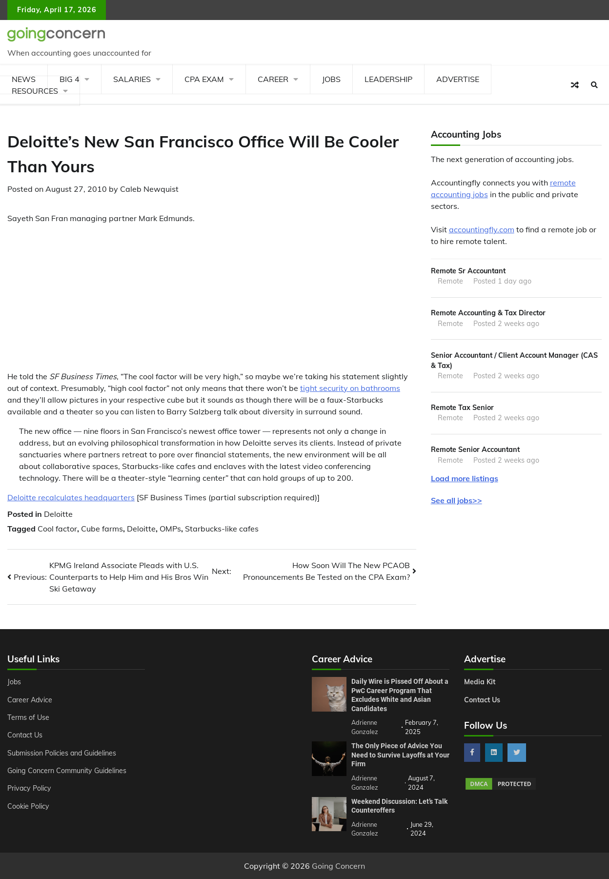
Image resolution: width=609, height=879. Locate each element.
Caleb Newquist (149, 189)
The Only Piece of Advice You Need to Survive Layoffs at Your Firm (400, 755)
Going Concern (338, 866)
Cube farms (102, 528)
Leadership (388, 79)
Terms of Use (28, 717)
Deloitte (58, 514)
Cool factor (57, 528)
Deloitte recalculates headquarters (71, 497)
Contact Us (25, 735)
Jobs (331, 79)
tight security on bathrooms (350, 388)
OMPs (170, 528)
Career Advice (30, 699)
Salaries (132, 79)
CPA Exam (204, 79)
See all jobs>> (456, 500)
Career (273, 79)
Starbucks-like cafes (222, 528)
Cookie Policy (28, 806)
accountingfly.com (481, 229)
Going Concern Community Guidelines (67, 770)
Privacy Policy (29, 788)
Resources (35, 91)
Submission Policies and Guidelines (63, 753)
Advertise (457, 79)
